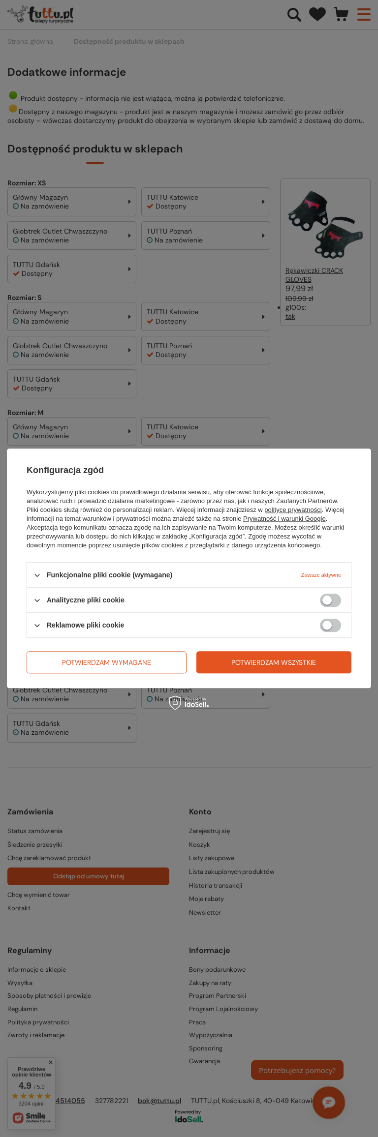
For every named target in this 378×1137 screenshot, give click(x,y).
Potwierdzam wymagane (106, 662)
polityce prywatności (292, 509)
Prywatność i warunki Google (284, 518)
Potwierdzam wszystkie (273, 662)
